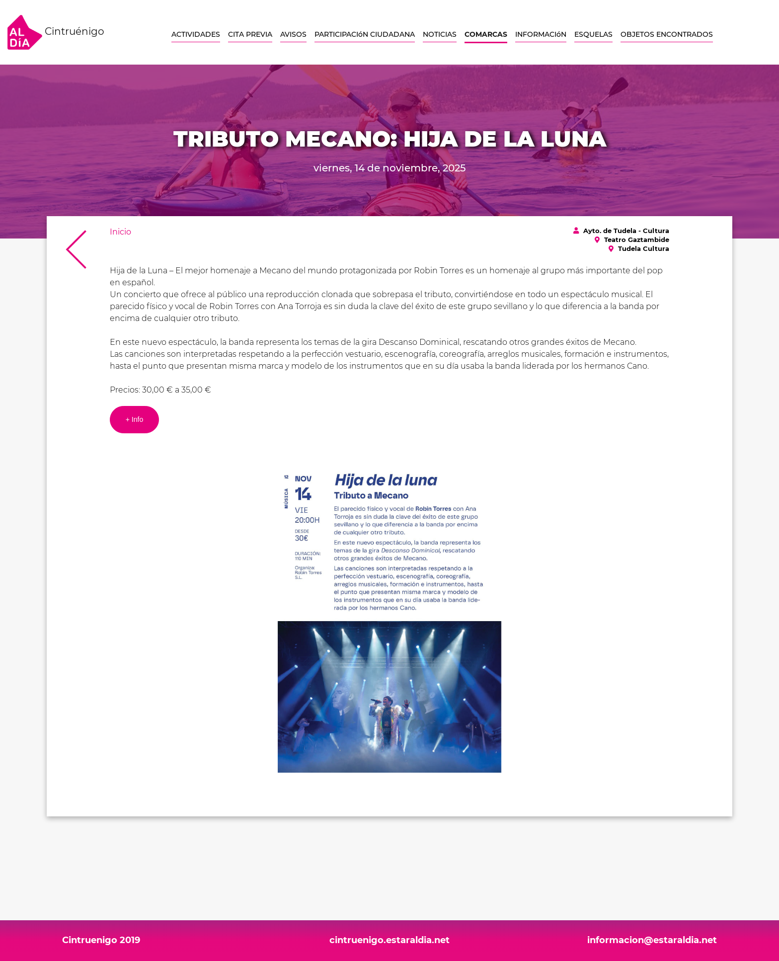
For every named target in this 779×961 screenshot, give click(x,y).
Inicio (120, 232)
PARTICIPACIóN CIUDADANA (364, 34)
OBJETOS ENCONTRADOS (667, 34)
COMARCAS (486, 34)
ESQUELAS (593, 34)
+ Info (134, 419)
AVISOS (293, 34)
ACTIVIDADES (195, 34)
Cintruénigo (55, 32)
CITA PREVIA (250, 34)
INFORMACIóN (540, 34)
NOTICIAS (440, 34)
